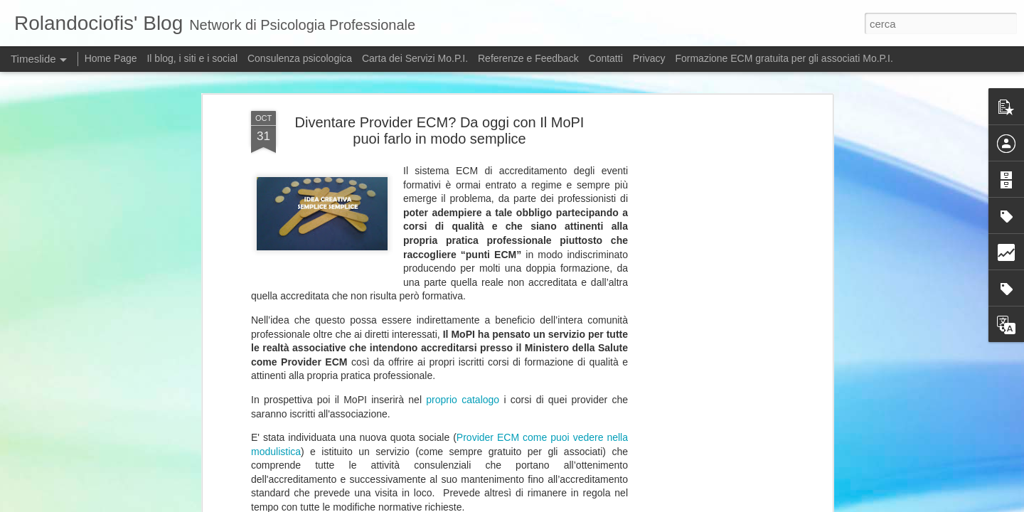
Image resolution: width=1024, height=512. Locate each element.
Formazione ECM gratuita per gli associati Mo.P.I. (783, 58)
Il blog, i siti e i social (192, 58)
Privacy (650, 58)
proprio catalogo (462, 162)
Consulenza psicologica (299, 58)
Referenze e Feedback (528, 58)
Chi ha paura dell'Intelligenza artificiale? (738, 480)
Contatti (606, 58)
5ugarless (576, 504)
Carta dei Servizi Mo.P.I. (415, 58)
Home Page (111, 58)
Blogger (654, 504)
